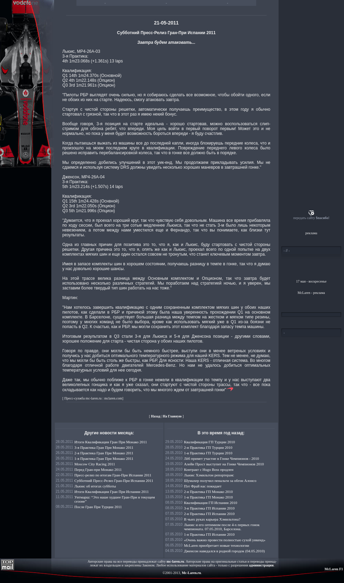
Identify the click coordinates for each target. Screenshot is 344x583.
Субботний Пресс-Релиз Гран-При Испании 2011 (113, 480)
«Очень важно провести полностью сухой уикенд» (224, 540)
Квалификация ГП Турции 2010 (209, 442)
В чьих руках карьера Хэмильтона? (212, 519)
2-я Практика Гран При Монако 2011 (103, 453)
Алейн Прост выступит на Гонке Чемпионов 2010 (224, 464)
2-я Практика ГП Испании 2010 (209, 514)
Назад (155, 416)
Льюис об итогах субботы (95, 486)
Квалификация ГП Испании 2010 (210, 503)
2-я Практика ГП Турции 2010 (208, 447)
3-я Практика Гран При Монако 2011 (103, 447)
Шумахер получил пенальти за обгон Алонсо (220, 480)
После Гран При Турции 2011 (98, 507)
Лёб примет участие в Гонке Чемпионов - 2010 (221, 458)
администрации (261, 565)
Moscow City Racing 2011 (94, 464)
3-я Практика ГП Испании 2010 (209, 508)
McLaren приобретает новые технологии (216, 545)
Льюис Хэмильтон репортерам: (209, 475)
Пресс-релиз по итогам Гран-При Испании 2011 (112, 475)
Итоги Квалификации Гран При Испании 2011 (111, 492)
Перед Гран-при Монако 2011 (98, 469)
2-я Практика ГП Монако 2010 (208, 492)
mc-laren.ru (175, 561)
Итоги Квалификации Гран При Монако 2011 (110, 442)
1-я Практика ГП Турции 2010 (208, 453)
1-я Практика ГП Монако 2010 (208, 497)
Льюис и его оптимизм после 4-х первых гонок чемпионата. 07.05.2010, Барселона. (222, 527)
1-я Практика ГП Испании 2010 (209, 534)
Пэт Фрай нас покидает (202, 486)
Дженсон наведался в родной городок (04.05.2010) (224, 551)
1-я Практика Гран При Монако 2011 (103, 458)
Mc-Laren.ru (191, 573)
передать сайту (311, 218)
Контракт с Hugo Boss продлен (208, 469)
